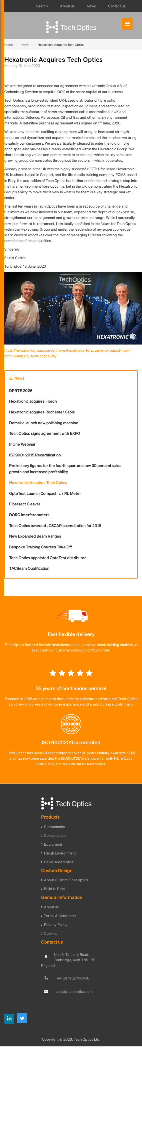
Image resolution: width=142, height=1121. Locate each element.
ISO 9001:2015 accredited (71, 742)
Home (8, 45)
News (25, 45)
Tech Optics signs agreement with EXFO (44, 433)
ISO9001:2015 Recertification (35, 454)
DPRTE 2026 (20, 390)
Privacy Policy (55, 924)
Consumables (55, 835)
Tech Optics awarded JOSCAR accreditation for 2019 (55, 525)
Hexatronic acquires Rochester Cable (42, 411)
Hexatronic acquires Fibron (33, 400)
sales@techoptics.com (74, 991)
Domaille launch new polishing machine (43, 422)
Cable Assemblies (58, 861)
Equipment (53, 844)
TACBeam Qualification (29, 568)
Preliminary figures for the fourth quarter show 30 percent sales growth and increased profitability (65, 468)
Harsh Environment (60, 853)
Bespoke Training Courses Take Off (40, 546)
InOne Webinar (22, 443)
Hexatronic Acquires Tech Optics (38, 482)
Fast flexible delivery (71, 634)
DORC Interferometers (29, 514)
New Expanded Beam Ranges (35, 535)
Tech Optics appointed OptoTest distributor (47, 557)
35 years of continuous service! (71, 688)
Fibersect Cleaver (24, 503)
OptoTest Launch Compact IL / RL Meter (45, 493)
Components (54, 826)
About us (51, 906)
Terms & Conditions (60, 915)
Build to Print (54, 888)
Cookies (50, 933)
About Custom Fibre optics (66, 879)
